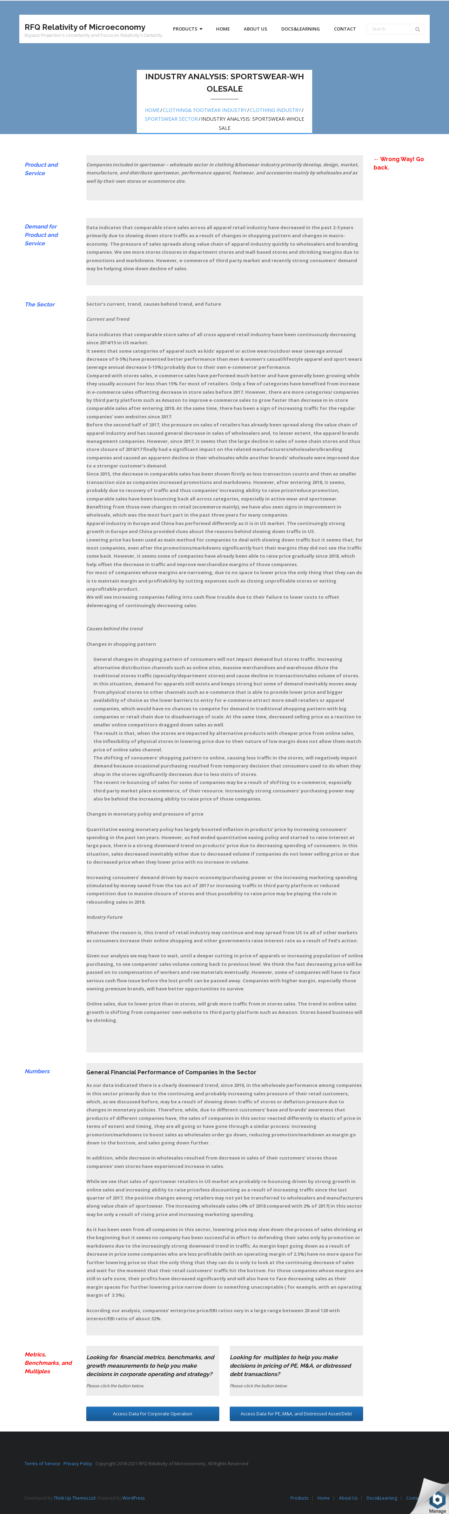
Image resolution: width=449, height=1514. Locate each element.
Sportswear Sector (171, 118)
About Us (348, 1498)
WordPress (133, 1498)
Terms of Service (44, 1463)
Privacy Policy (79, 1463)
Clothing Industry (275, 110)
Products (299, 1498)
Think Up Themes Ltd (74, 1498)
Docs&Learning (382, 1498)
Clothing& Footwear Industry (205, 110)
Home (152, 110)
